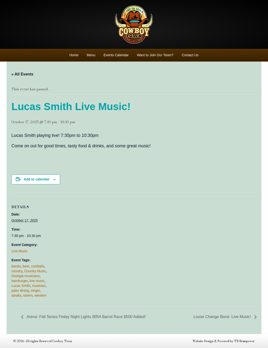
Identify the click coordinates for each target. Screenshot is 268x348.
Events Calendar (116, 55)
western (40, 295)
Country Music (35, 271)
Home (74, 55)
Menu (91, 55)
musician (38, 286)
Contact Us (190, 55)
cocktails (37, 266)
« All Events (22, 74)
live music (37, 281)
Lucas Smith (20, 286)
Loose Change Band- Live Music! (223, 317)
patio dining (20, 290)
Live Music (19, 251)
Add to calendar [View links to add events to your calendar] (37, 179)
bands (16, 266)
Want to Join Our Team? (155, 55)
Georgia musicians (25, 276)
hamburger (19, 281)
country (16, 271)
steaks (16, 295)
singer (35, 290)
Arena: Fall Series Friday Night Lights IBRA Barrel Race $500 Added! (86, 317)
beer (26, 266)
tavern (28, 295)
